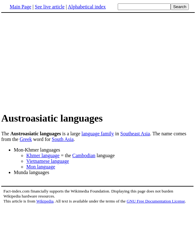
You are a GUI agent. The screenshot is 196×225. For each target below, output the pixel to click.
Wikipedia (45, 201)
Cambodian (83, 155)
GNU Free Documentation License (155, 201)
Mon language (40, 166)
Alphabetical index (87, 6)
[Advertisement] (98, 62)
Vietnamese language (47, 161)
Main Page (20, 6)
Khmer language (42, 155)
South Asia (63, 139)
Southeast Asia (135, 133)
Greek (26, 139)
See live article (49, 6)
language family (97, 133)
